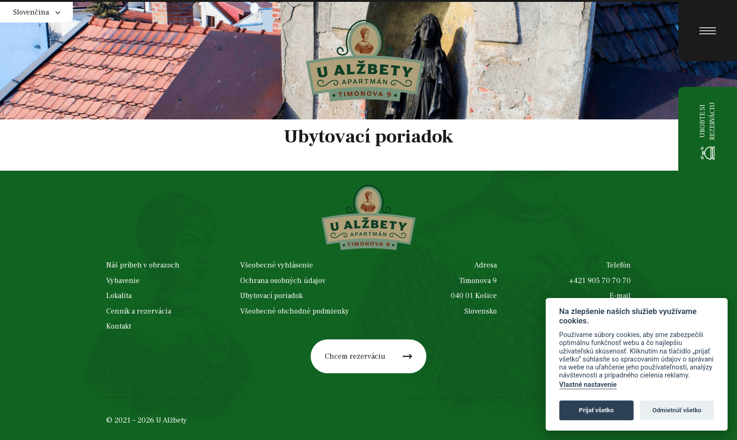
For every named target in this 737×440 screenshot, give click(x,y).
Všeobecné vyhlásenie (276, 265)
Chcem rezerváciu (355, 356)
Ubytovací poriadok (271, 296)
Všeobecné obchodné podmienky (294, 311)
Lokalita (119, 296)
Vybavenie (123, 281)
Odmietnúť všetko (676, 410)
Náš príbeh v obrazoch (143, 265)
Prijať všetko (596, 410)
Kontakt (118, 326)
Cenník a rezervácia (138, 311)
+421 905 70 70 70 (600, 281)
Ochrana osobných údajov (283, 281)
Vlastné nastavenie (588, 385)
